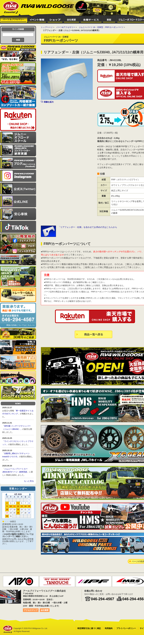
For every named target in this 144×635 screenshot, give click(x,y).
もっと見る (29, 481)
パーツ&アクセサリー (65, 27)
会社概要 (45, 610)
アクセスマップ (31, 610)
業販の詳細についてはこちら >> (20, 325)
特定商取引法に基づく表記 (89, 628)
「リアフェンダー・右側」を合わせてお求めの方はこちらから (87, 227)
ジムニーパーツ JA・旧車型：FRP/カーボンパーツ (101, 27)
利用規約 (109, 628)
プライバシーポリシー (126, 628)
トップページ (47, 27)
